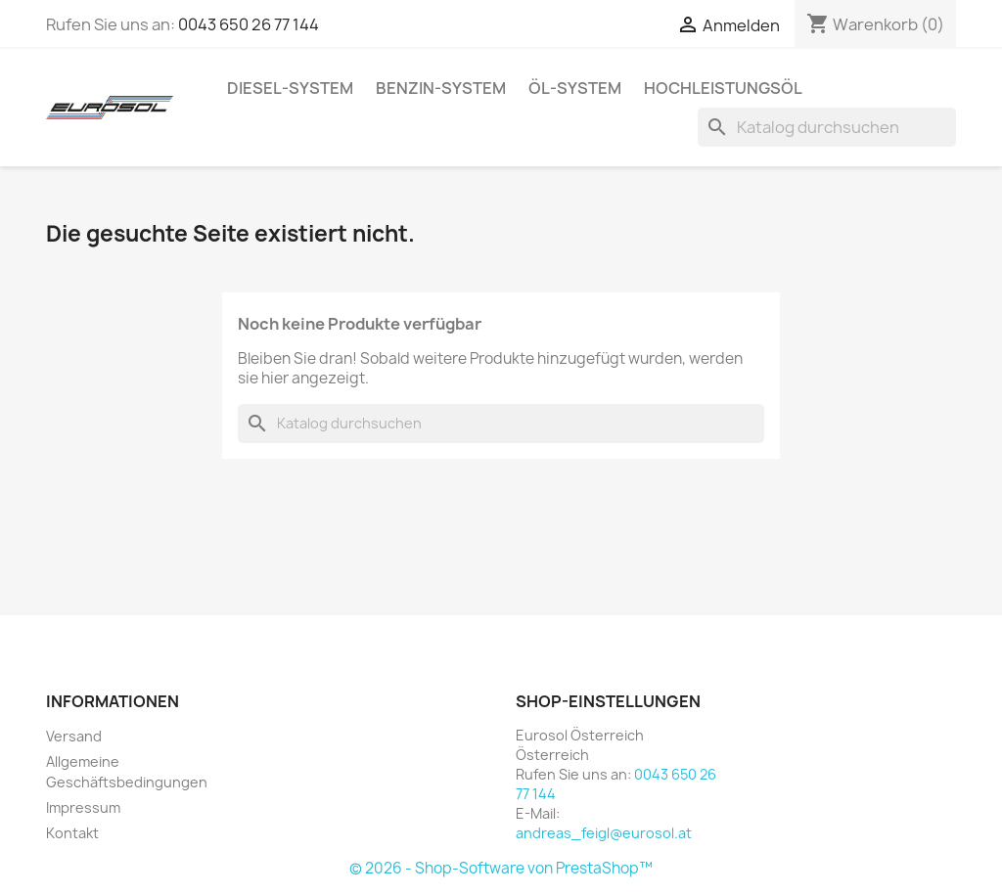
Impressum (83, 807)
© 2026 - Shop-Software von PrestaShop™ (501, 868)
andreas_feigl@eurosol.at (604, 833)
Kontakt (72, 833)
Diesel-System (290, 88)
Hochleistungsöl (723, 88)
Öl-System (574, 88)
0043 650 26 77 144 (248, 24)
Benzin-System (441, 88)
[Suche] (827, 127)
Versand (74, 736)
